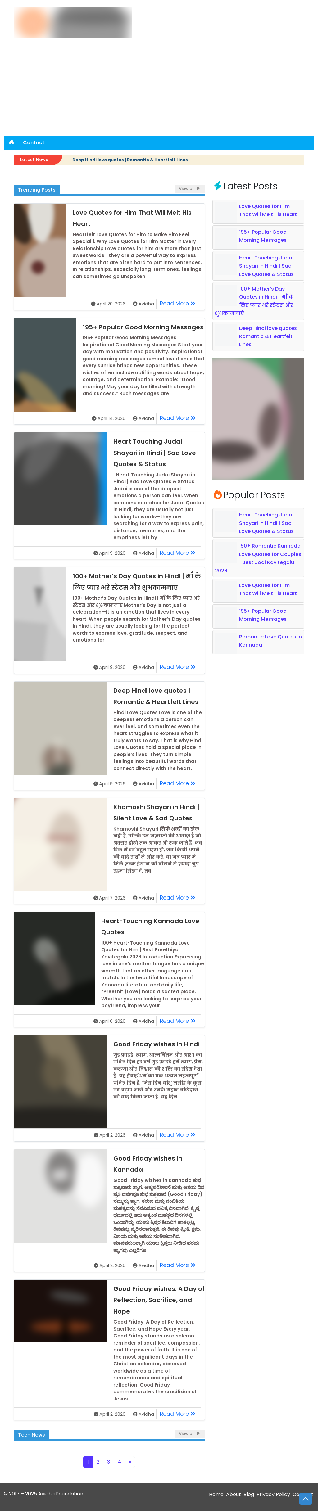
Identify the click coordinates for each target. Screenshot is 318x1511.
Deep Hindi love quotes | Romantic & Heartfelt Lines (130, 160)
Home (216, 1494)
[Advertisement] (159, 89)
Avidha (146, 304)
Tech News (31, 1434)
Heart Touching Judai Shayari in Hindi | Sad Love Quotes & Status (154, 452)
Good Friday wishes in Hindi (156, 1044)
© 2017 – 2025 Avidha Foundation (43, 1493)
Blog (248, 1494)
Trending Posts (37, 189)
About (233, 1494)
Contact (33, 142)
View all (190, 189)
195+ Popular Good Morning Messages (143, 327)
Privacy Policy (273, 1494)
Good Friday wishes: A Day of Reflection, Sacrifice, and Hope (159, 1300)
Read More (179, 302)
